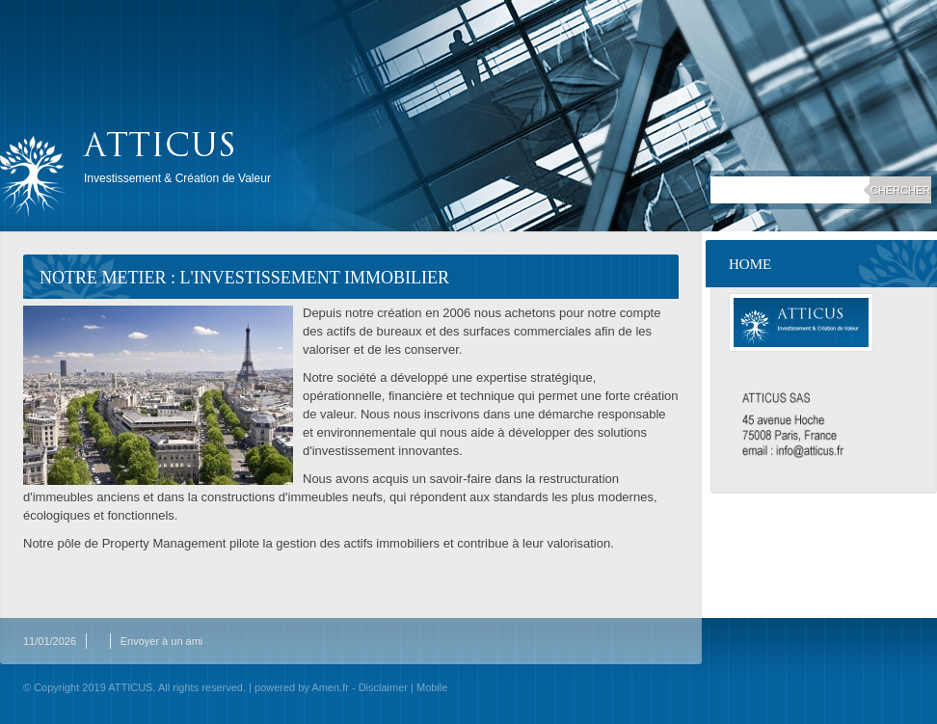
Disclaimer (383, 687)
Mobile (431, 687)
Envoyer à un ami (161, 641)
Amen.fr (330, 687)
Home (750, 264)
